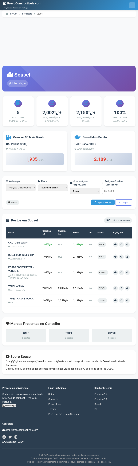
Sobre (51, 394)
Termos (52, 409)
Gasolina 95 (100, 394)
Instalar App (9, 406)
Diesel (97, 404)
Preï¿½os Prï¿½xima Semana (63, 414)
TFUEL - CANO (16, 286)
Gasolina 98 (100, 399)
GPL (96, 409)
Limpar (123, 202)
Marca (42, 181)
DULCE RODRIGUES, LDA (21, 255)
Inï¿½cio (11, 14)
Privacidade (54, 404)
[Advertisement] (69, 41)
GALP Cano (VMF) (16, 144)
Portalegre (27, 14)
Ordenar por (13, 181)
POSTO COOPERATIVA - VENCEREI (21, 269)
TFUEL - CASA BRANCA (20, 298)
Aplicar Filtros (103, 202)
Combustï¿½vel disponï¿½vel (79, 183)
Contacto (53, 399)
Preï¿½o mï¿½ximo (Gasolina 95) (112, 183)
